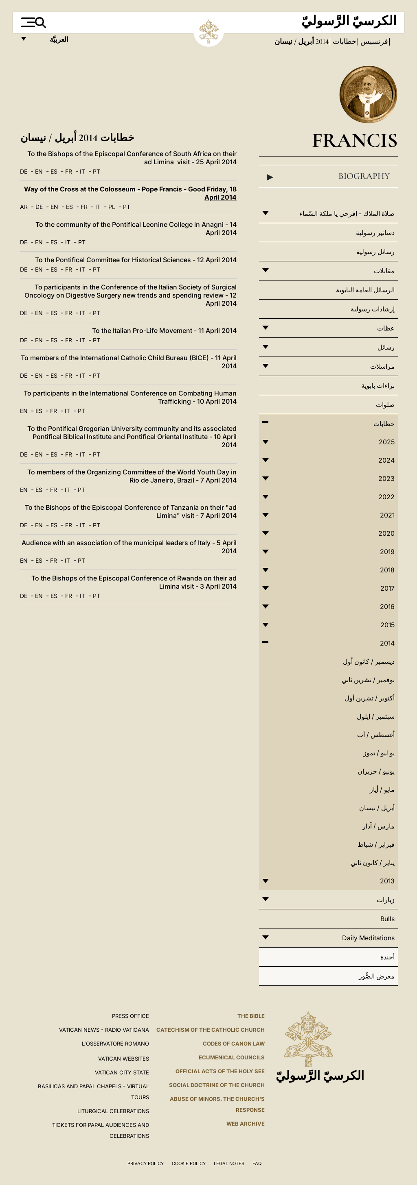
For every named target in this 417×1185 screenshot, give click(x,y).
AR (24, 206)
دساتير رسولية (375, 232)
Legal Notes (229, 1163)
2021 (387, 515)
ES (53, 171)
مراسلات (382, 366)
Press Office (130, 1016)
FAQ (256, 1163)
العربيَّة (50, 41)
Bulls (387, 919)
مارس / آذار (378, 826)
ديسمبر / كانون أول (369, 661)
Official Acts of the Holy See (220, 1071)
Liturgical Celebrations (113, 1111)
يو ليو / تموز (379, 753)
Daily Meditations (368, 938)
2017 (387, 588)
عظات (386, 328)
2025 (387, 442)
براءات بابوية (378, 385)
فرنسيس (373, 41)
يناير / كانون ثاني (373, 863)
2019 (387, 552)
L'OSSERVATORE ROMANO (115, 1043)
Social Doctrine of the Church (217, 1085)
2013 (387, 881)
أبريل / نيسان (377, 808)
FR (68, 171)
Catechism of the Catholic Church (210, 1029)
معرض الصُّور (377, 976)
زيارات (386, 900)
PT (96, 171)
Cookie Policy (189, 1163)
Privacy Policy (145, 1163)
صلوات (385, 404)
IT (82, 171)
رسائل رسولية (375, 252)
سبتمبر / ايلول (376, 716)
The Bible (251, 1016)
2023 (386, 478)
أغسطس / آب (376, 735)
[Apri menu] (27, 22)
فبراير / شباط (376, 844)
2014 (321, 41)
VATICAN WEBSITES (123, 1058)
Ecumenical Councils (232, 1057)
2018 (387, 570)
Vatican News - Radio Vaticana (104, 1029)
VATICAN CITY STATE (122, 1072)
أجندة (387, 957)
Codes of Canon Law (234, 1043)
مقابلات (384, 271)
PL (111, 206)
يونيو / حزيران (376, 771)
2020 (386, 533)
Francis (355, 140)
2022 (386, 497)
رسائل (386, 347)
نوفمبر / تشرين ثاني (368, 680)
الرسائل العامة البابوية (365, 290)
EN (39, 171)
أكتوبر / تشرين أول (370, 698)
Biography (328, 176)
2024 (386, 460)
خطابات (343, 41)
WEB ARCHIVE (245, 1123)
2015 (387, 625)
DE (23, 171)
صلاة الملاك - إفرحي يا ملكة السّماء (347, 213)
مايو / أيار (382, 789)
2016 (387, 606)
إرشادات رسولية (373, 309)
